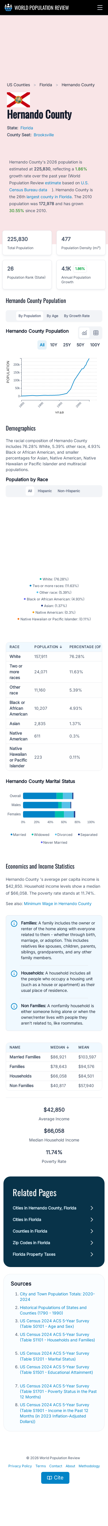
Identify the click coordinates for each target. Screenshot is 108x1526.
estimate (53, 182)
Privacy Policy (20, 1474)
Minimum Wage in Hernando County (58, 911)
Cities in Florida (27, 1227)
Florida (46, 84)
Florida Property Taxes (34, 1262)
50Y (80, 344)
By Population (29, 316)
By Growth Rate (77, 316)
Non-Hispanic (69, 494)
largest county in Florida (49, 196)
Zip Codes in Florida (31, 1251)
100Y (95, 344)
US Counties (19, 84)
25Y (67, 344)
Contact (55, 1474)
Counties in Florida (30, 1239)
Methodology (89, 1474)
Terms (40, 1474)
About (70, 1474)
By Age (52, 316)
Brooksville (44, 134)
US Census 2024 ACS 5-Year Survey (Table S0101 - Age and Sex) (54, 1332)
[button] (100, 7)
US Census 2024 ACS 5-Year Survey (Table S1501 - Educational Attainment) (56, 1378)
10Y (53, 344)
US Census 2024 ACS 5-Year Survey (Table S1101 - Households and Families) (57, 1345)
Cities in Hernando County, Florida (44, 1216)
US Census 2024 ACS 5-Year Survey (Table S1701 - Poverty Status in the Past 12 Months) (58, 1400)
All (42, 344)
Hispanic (45, 494)
